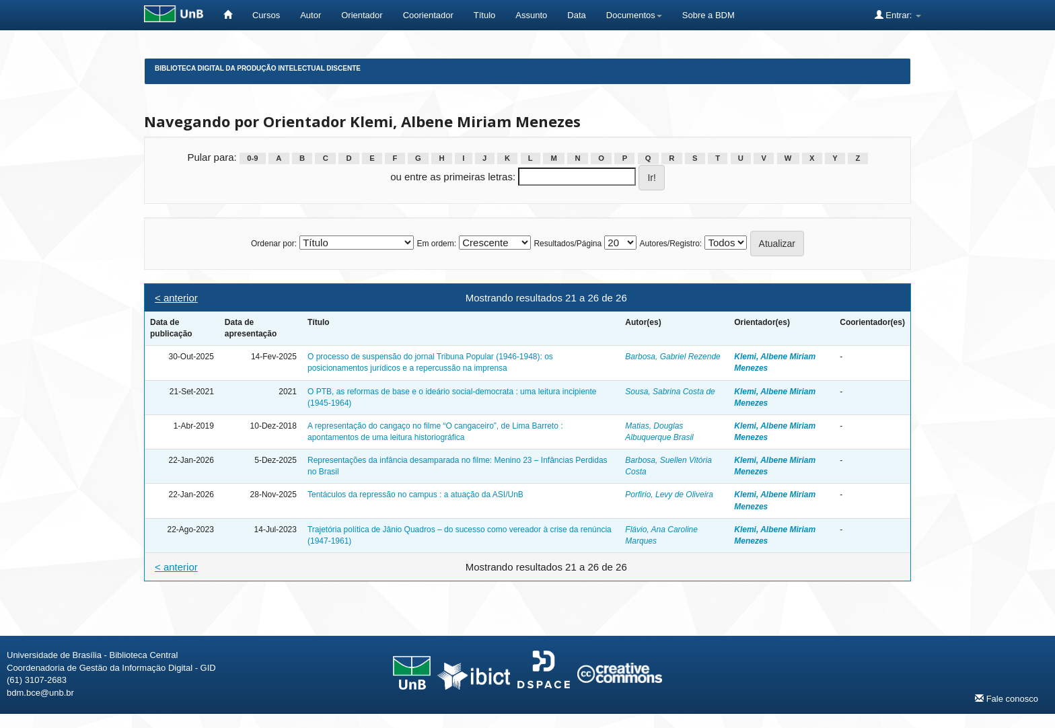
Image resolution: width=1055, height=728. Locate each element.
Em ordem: (436, 243)
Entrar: (898, 14)
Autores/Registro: (670, 243)
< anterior (176, 297)
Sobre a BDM (708, 15)
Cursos (266, 15)
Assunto (531, 15)
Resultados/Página (568, 243)
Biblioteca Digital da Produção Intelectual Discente (258, 68)
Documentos (634, 15)
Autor (310, 15)
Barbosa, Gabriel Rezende (672, 356)
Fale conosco (1006, 698)
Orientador (361, 15)
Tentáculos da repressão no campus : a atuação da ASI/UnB (415, 494)
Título (485, 15)
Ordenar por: (274, 243)
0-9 (252, 158)
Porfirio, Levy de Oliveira (669, 494)
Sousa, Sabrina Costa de (670, 391)
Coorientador (428, 15)
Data (576, 15)
